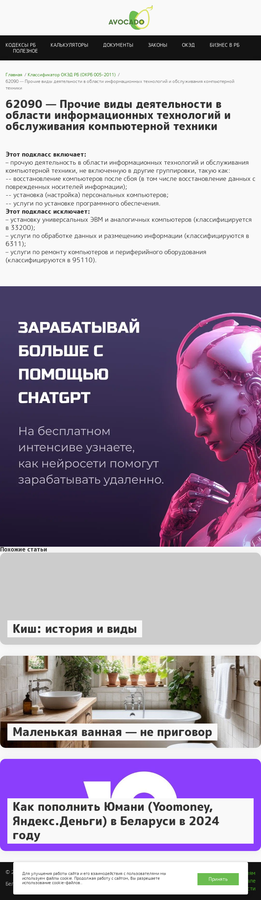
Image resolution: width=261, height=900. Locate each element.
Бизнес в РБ (225, 45)
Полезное (25, 51)
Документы (118, 45)
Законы (157, 45)
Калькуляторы (69, 45)
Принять (218, 879)
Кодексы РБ (21, 45)
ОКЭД (188, 45)
